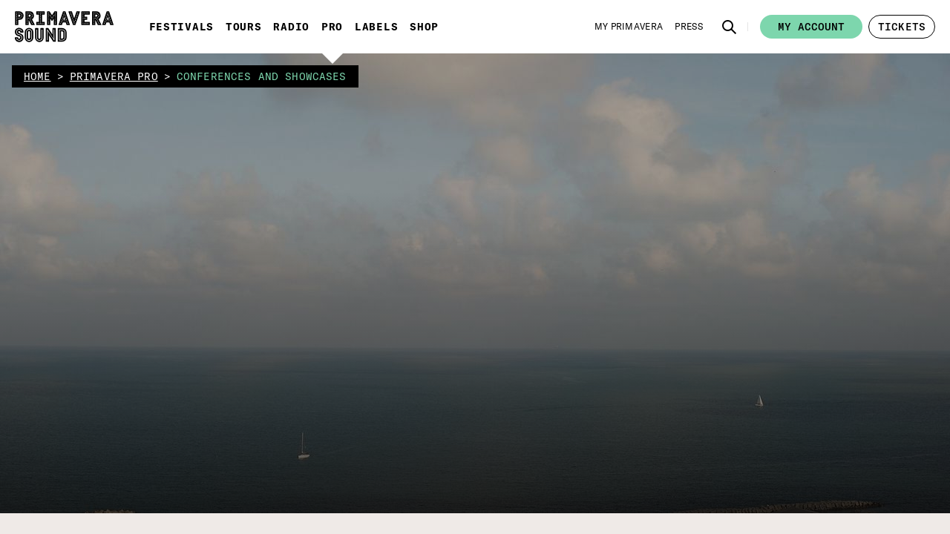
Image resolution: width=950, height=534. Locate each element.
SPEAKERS (319, 313)
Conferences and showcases (383, 192)
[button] (154, 183)
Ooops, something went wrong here (372, 238)
